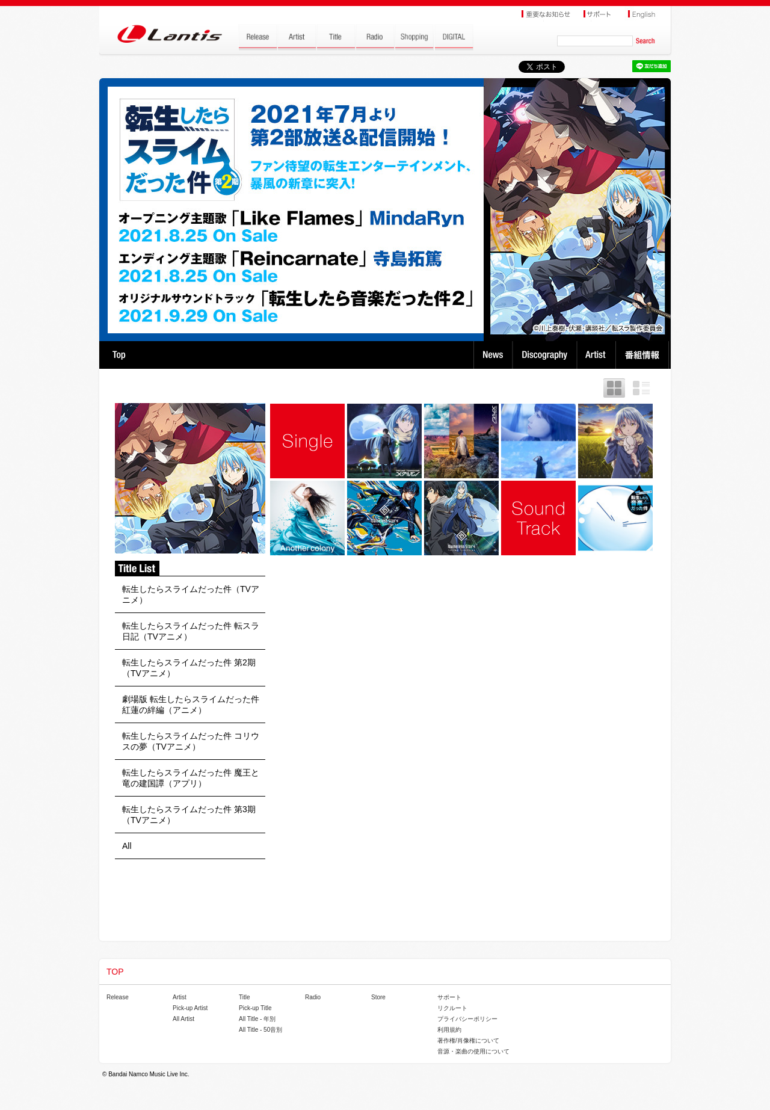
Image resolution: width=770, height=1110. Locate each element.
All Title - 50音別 (260, 1029)
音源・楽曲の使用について (473, 1051)
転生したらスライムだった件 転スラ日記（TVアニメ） (190, 631)
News (493, 355)
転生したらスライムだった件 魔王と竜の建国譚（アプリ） (190, 778)
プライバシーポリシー (467, 1019)
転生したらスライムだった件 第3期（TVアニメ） (189, 814)
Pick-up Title (255, 1008)
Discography (546, 355)
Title (244, 997)
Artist (597, 355)
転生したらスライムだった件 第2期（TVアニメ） (189, 668)
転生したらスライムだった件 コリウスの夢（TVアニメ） (190, 741)
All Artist (183, 1019)
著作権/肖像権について (468, 1040)
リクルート (452, 1008)
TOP (118, 355)
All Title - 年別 (257, 1019)
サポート (449, 997)
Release (117, 997)
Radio (313, 997)
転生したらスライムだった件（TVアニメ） (190, 594)
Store (378, 997)
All (127, 846)
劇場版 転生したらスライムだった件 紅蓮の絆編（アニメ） (190, 704)
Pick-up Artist (190, 1008)
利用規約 (449, 1029)
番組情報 (644, 355)
